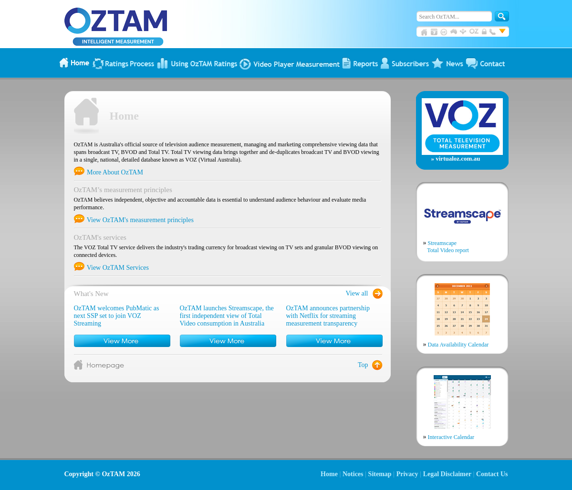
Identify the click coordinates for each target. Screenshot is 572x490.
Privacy (407, 474)
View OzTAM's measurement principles (134, 220)
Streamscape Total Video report (446, 246)
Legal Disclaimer (447, 474)
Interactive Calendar (449, 436)
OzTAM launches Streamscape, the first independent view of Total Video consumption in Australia (227, 316)
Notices (353, 474)
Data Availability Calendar (456, 344)
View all (357, 293)
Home (329, 474)
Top (363, 364)
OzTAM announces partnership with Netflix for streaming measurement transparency (328, 316)
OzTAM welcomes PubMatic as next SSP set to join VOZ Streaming (116, 316)
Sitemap (380, 474)
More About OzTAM (108, 172)
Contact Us (492, 474)
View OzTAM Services (111, 267)
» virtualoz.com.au (455, 158)
